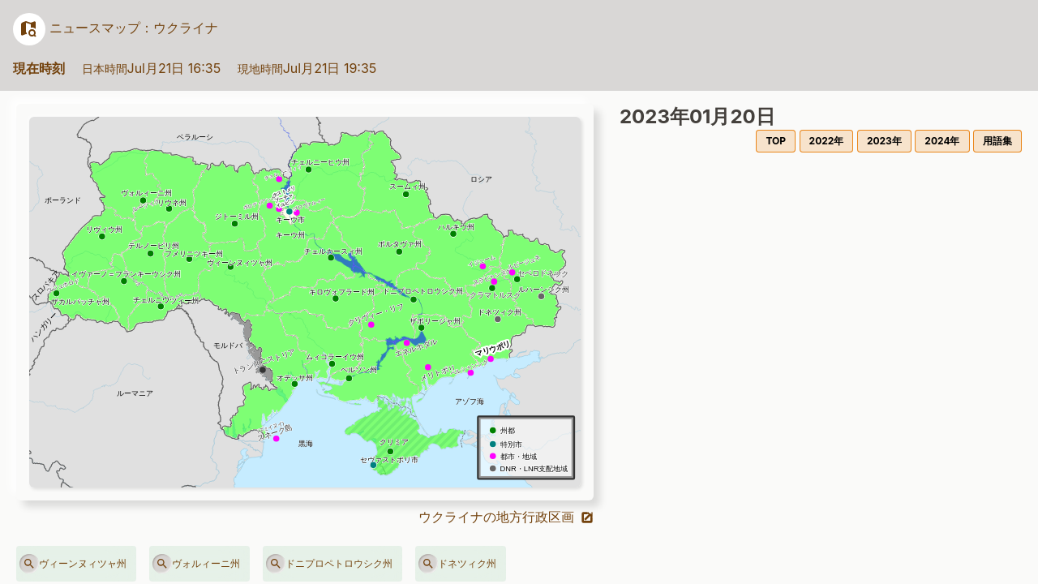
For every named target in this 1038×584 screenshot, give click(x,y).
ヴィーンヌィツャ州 (73, 563)
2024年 (941, 141)
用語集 (997, 141)
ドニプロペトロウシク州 (329, 563)
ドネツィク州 (457, 563)
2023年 (884, 141)
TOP (776, 141)
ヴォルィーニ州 (196, 563)
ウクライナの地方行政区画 (506, 517)
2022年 (826, 141)
